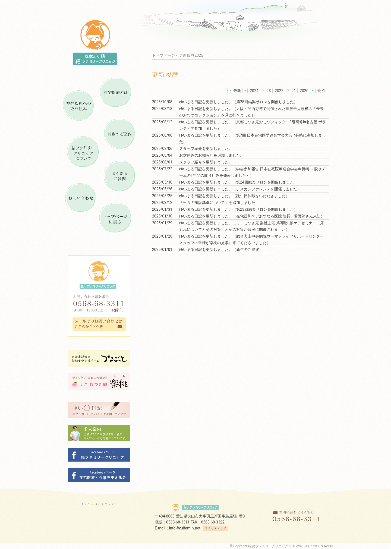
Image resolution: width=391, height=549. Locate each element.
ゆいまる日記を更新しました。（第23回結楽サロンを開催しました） (238, 209)
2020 (304, 91)
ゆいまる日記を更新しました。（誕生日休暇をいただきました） (234, 196)
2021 (291, 91)
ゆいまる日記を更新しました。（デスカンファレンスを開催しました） (240, 189)
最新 (237, 91)
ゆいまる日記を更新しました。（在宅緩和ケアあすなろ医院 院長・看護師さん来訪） (251, 216)
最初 (321, 91)
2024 (254, 91)
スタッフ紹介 (190, 148)
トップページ (163, 55)
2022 (279, 91)
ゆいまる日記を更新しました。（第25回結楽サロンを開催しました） (238, 102)
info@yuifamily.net (184, 528)
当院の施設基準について (204, 202)
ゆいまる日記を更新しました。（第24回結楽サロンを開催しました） (238, 182)
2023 (266, 91)
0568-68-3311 (178, 522)
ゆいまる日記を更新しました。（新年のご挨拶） (221, 249)
